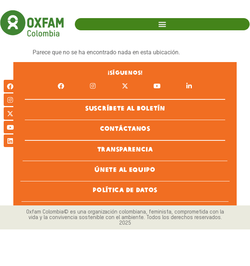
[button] (162, 24)
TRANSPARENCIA (125, 149)
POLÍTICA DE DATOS (125, 189)
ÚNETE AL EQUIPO (125, 169)
